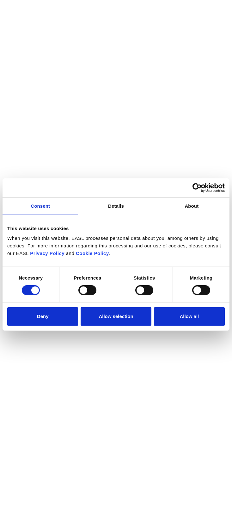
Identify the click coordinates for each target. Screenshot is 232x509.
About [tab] (191, 205)
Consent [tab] (40, 205)
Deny (43, 316)
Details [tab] (116, 205)
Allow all (189, 316)
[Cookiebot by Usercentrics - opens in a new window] (197, 187)
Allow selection (116, 316)
